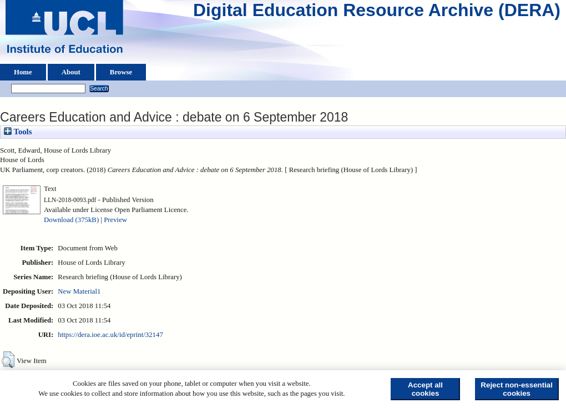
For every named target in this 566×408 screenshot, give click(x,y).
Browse (121, 72)
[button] (8, 359)
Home (23, 72)
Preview (115, 220)
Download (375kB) (71, 220)
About (71, 72)
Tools (18, 131)
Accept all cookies (425, 389)
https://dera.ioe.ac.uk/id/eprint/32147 (110, 335)
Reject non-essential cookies (517, 389)
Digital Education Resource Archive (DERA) (376, 13)
